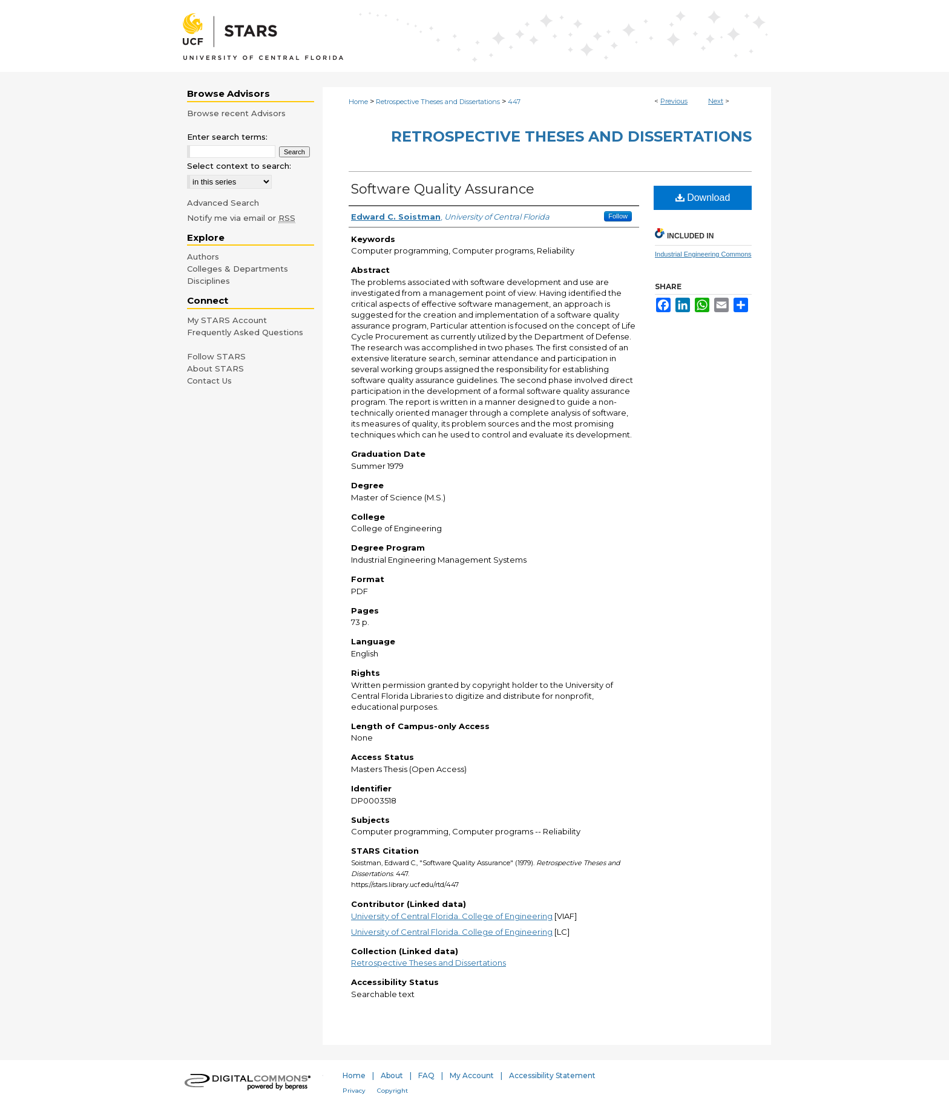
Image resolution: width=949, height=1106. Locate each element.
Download (703, 197)
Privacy (354, 1091)
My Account (472, 1075)
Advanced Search (223, 203)
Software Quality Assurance (442, 189)
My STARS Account (227, 320)
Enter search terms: (227, 137)
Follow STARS (216, 356)
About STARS (215, 368)
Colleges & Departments (237, 268)
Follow (618, 216)
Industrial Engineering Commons (703, 254)
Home (358, 101)
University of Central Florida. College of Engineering (452, 916)
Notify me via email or (241, 218)
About (392, 1075)
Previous (674, 101)
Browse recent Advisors (236, 113)
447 (514, 101)
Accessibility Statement (552, 1075)
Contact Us (209, 380)
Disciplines (208, 281)
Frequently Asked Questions (245, 332)
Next (715, 101)
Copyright (392, 1091)
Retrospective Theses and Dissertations (438, 101)
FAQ (426, 1075)
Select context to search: (239, 166)
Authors (203, 256)
